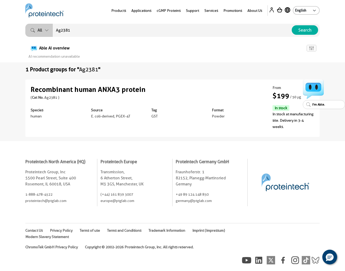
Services (211, 10)
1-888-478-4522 (38, 194)
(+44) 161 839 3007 (116, 194)
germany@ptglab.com (194, 201)
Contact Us (34, 230)
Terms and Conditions (124, 230)
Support (192, 10)
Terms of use (90, 230)
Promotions (232, 10)
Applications (141, 10)
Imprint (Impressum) (208, 230)
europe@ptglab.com (117, 201)
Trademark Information (166, 230)
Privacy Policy (61, 230)
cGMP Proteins (169, 10)
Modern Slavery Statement (47, 237)
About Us (254, 10)
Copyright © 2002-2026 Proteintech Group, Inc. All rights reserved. (139, 247)
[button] (329, 257)
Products (118, 10)
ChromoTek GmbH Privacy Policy (51, 247)
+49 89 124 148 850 (192, 194)
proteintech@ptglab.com (45, 201)
